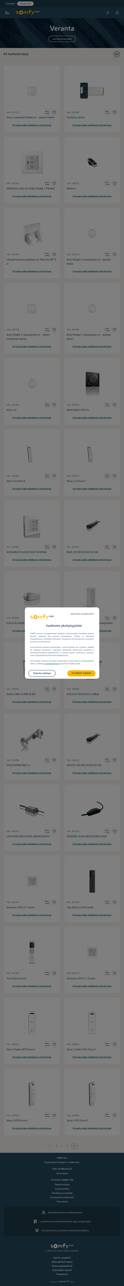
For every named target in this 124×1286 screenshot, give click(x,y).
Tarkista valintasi (42, 673)
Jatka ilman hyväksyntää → (82, 614)
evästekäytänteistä (52, 664)
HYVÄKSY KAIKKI (81, 673)
